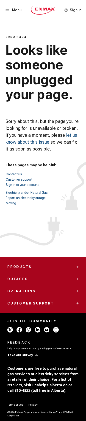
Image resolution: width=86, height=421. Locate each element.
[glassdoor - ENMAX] (56, 330)
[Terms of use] (15, 405)
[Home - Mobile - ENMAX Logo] (43, 10)
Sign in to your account (22, 185)
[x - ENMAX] (10, 330)
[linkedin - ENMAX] (37, 330)
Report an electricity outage (26, 198)
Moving (11, 203)
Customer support (19, 179)
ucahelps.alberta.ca (49, 385)
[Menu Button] (13, 10)
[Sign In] (72, 10)
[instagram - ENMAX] (28, 330)
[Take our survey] (22, 355)
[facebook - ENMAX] (19, 330)
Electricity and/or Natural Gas (27, 192)
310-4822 (22, 390)
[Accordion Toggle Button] (77, 267)
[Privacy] (33, 405)
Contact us (14, 174)
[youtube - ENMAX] (47, 330)
